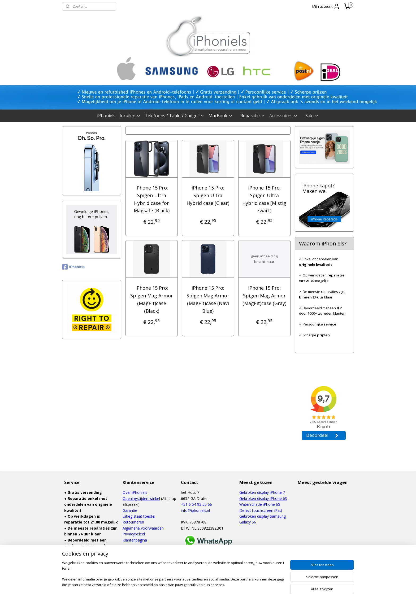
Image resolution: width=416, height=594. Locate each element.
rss (196, 584)
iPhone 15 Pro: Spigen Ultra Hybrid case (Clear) (208, 195)
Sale (312, 115)
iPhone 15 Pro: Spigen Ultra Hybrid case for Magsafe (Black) (152, 199)
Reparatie (252, 115)
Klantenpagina (135, 540)
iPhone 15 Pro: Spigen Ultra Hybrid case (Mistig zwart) (264, 199)
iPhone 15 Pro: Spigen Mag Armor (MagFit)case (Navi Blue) (208, 299)
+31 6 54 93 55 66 (196, 504)
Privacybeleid (134, 533)
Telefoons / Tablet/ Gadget (174, 115)
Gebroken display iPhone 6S (263, 498)
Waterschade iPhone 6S (259, 504)
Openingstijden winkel (141, 498)
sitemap (184, 584)
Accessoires (283, 115)
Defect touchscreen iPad (260, 510)
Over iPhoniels (135, 492)
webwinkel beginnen (216, 584)
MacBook (221, 115)
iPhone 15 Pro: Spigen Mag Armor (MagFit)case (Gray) (264, 295)
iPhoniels (106, 115)
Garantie (130, 510)
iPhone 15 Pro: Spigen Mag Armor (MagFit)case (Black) (151, 299)
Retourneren (133, 522)
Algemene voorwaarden (143, 528)
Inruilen (130, 115)
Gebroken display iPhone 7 (262, 492)
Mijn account (326, 6)
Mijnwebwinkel (262, 584)
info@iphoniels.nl (195, 510)
